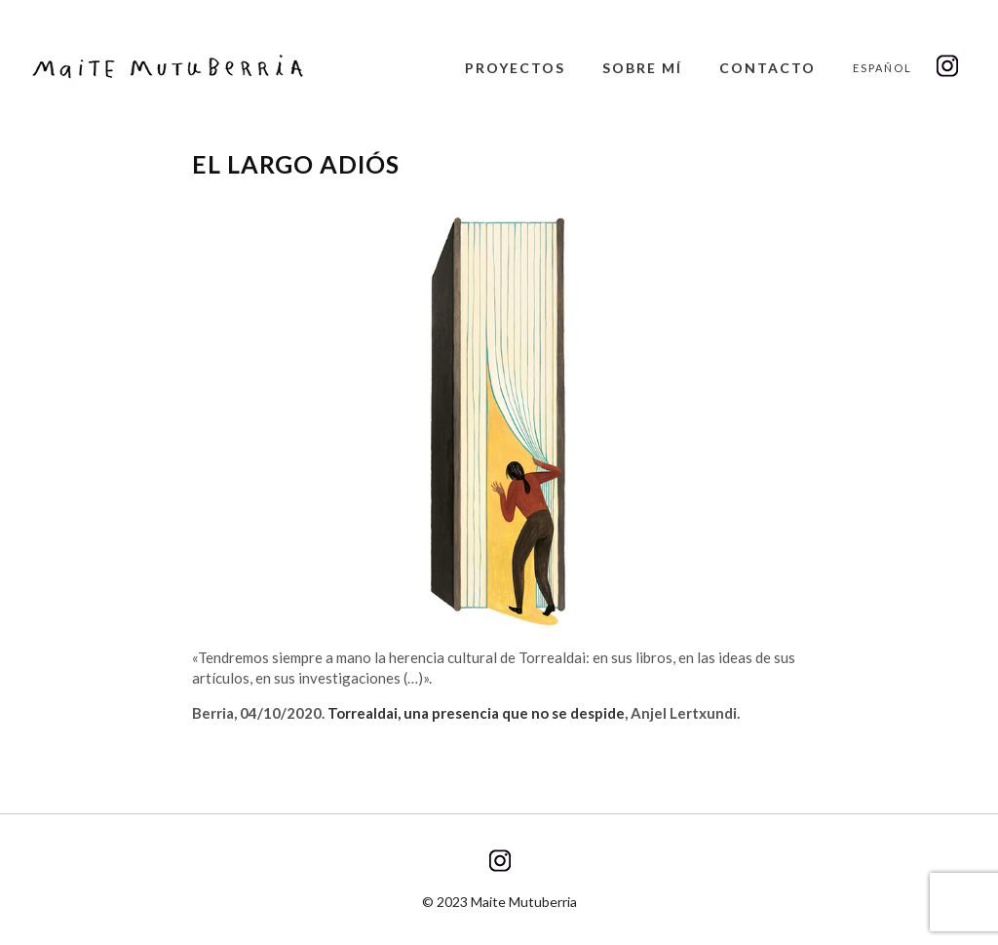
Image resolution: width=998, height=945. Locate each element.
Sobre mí (642, 67)
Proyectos (515, 67)
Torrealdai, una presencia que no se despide (476, 713)
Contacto (767, 67)
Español (882, 67)
